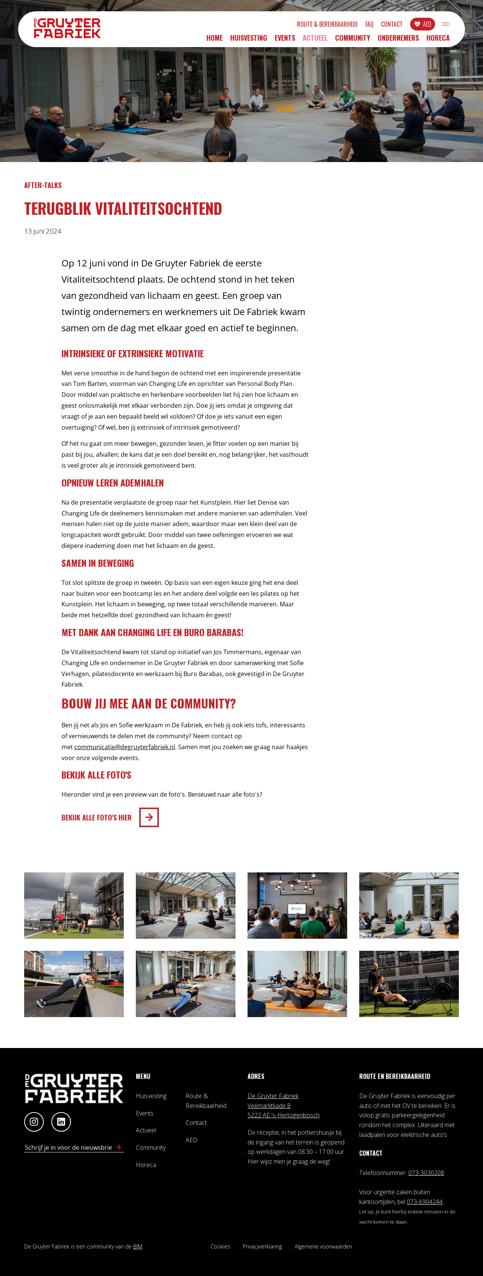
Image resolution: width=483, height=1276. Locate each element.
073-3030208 (426, 1173)
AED (390, 25)
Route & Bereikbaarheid (290, 25)
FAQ (332, 25)
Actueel (315, 40)
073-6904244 (425, 1202)
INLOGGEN (427, 25)
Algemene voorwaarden (323, 1246)
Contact (354, 25)
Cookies (220, 1246)
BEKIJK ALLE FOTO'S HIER (97, 817)
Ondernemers (398, 40)
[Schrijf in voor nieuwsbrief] (118, 1147)
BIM (137, 1246)
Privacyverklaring (262, 1246)
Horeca (438, 40)
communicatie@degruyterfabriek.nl (124, 747)
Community (352, 40)
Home (214, 40)
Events (285, 40)
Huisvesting (248, 40)
